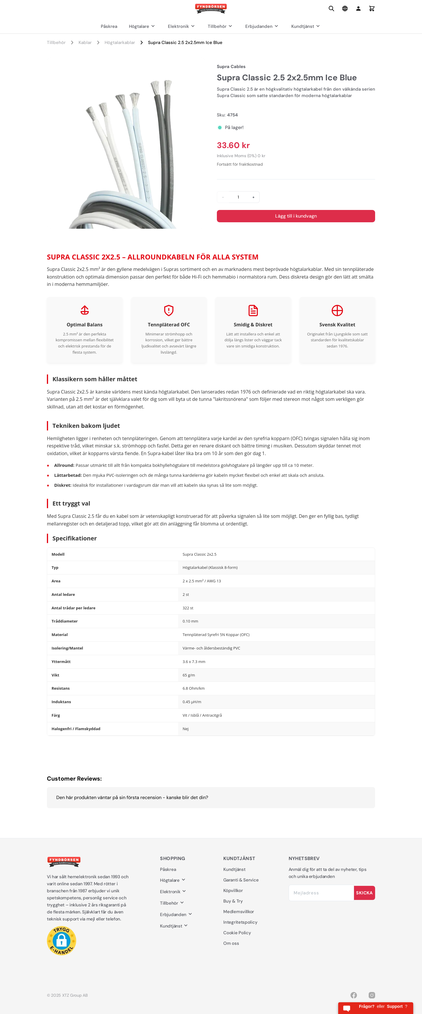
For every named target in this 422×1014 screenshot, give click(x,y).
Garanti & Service (240, 880)
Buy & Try (233, 901)
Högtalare (142, 26)
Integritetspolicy (240, 922)
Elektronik (182, 26)
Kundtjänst (306, 26)
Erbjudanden (262, 26)
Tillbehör (221, 26)
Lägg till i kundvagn (296, 216)
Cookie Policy (237, 933)
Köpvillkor (233, 890)
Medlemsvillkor (238, 912)
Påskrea (109, 26)
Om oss (231, 943)
